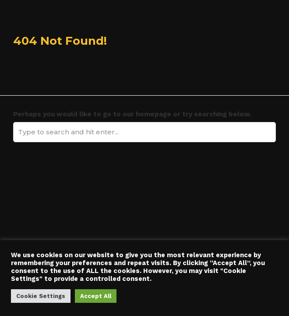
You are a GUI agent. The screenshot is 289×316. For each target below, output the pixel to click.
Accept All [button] (95, 296)
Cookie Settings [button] (40, 296)
